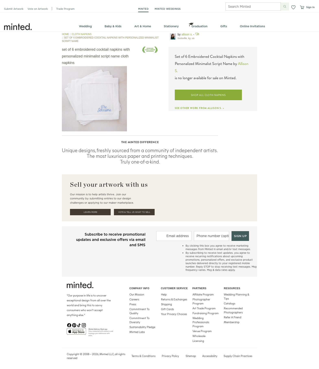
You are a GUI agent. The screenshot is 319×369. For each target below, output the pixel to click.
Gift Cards (167, 309)
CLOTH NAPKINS (82, 34)
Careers (134, 299)
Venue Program (202, 331)
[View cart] (301, 7)
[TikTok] (78, 324)
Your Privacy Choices (174, 314)
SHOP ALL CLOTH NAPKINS (208, 95)
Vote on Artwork (37, 8)
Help (164, 294)
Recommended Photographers (233, 310)
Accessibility (209, 356)
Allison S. (186, 34)
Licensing (198, 341)
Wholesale (198, 336)
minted (143, 8)
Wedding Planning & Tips (236, 296)
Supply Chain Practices (238, 356)
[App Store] (76, 333)
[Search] (247, 6)
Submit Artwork (13, 8)
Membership (231, 322)
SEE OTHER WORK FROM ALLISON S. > (199, 108)
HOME (65, 34)
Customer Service (174, 288)
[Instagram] (83, 324)
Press (132, 304)
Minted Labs (137, 332)
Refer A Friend (232, 317)
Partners (199, 288)
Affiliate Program (203, 294)
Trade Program (65, 8)
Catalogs (229, 303)
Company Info (139, 288)
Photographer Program (201, 301)
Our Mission (136, 294)
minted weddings (168, 8)
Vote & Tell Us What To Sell (134, 212)
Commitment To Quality (139, 311)
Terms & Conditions (143, 356)
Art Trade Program (204, 308)
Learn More (90, 212)
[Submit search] (284, 6)
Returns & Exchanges (174, 299)
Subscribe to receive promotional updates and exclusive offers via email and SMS (110, 239)
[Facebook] (69, 324)
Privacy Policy (170, 356)
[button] (293, 7)
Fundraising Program (205, 313)
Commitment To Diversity (139, 320)
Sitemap (191, 356)
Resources (232, 288)
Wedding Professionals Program (200, 322)
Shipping (166, 304)
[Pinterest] (74, 324)
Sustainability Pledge (142, 327)
